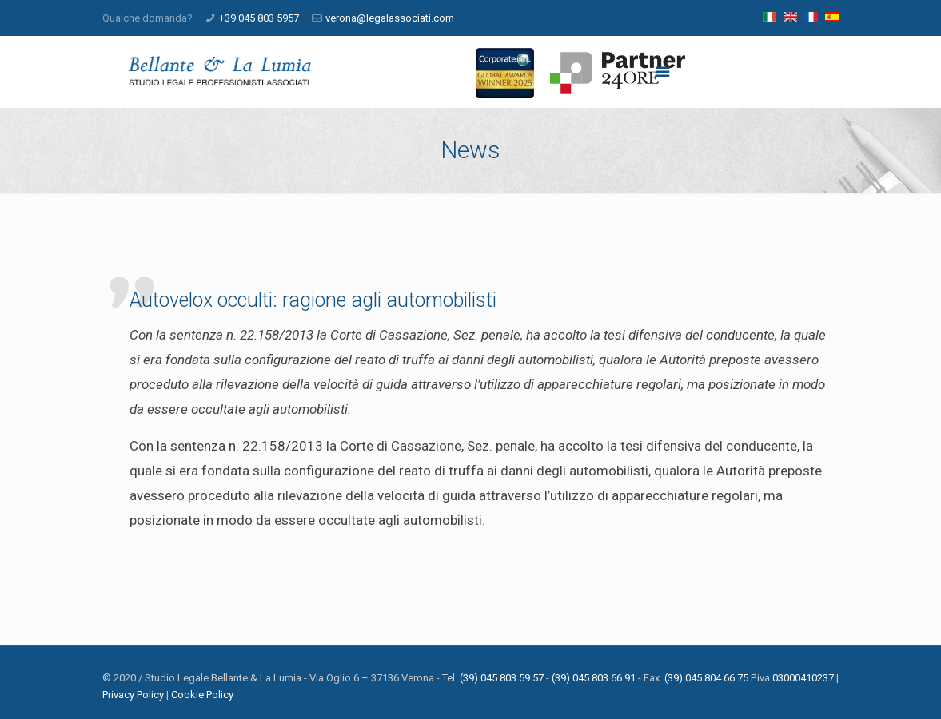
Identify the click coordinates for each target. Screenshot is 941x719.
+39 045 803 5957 (259, 18)
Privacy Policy (133, 695)
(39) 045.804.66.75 (706, 678)
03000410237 (803, 678)
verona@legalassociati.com (389, 18)
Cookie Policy (202, 695)
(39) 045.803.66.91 (594, 678)
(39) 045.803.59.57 (502, 678)
